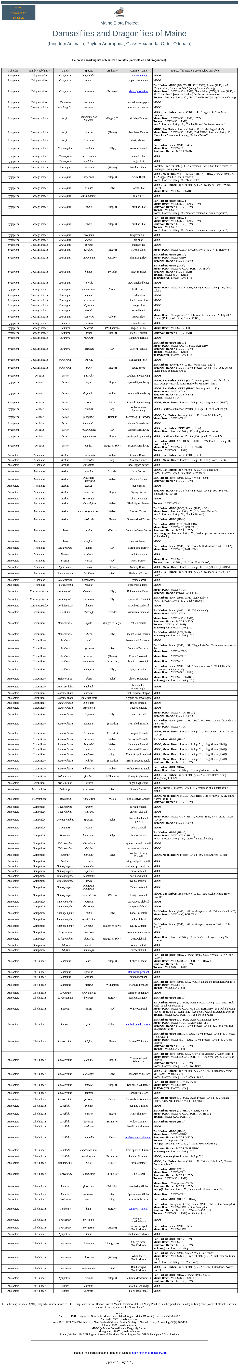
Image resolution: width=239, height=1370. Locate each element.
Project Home (18, 12)
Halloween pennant (138, 971)
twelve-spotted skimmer (138, 1137)
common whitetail (138, 1208)
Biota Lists (18, 17)
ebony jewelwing (138, 91)
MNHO (18, 7)
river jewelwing (138, 75)
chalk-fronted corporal (138, 1024)
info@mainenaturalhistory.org (149, 1352)
